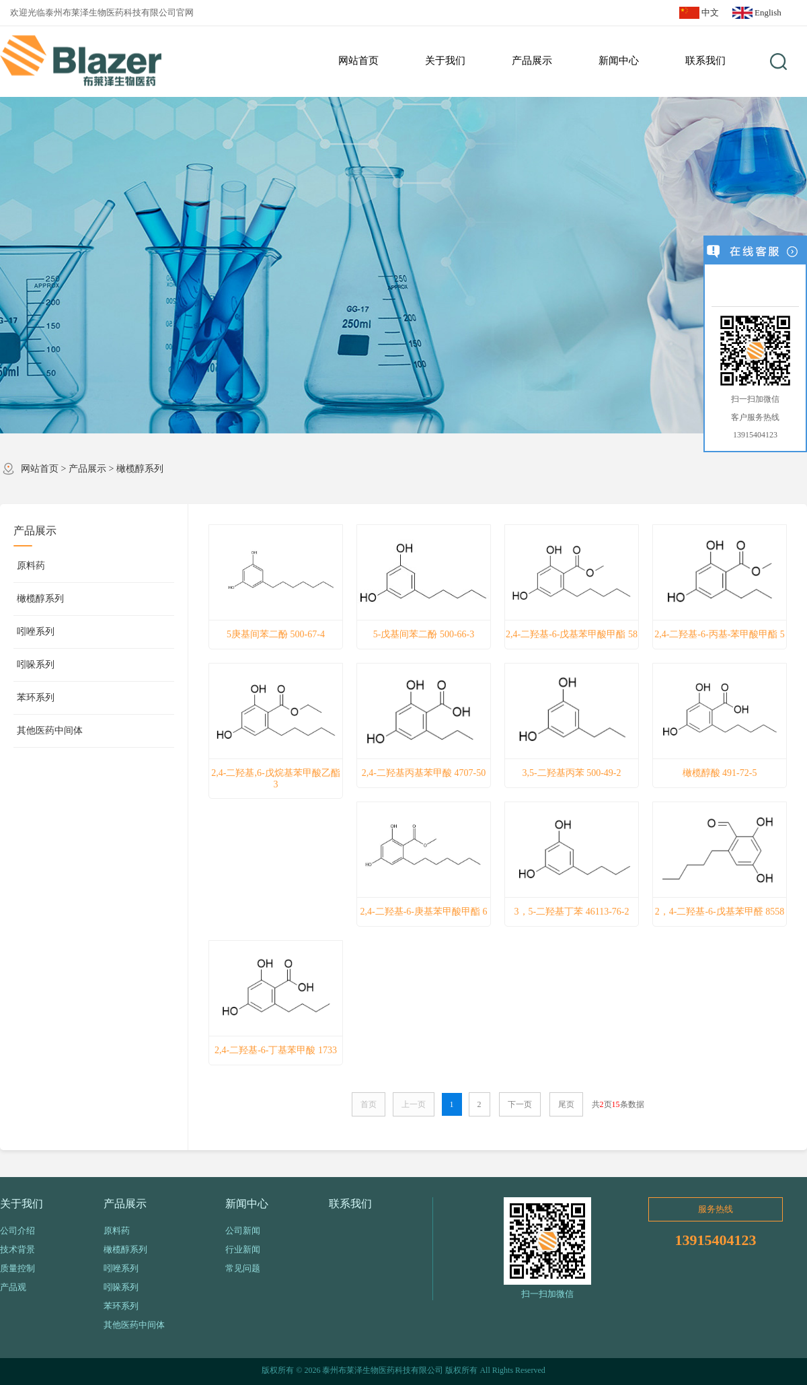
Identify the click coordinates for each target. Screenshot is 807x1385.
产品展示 (87, 469)
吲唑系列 (35, 632)
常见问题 (242, 1268)
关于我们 (21, 1203)
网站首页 (40, 469)
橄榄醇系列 (139, 469)
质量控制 (17, 1268)
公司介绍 (17, 1231)
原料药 (31, 566)
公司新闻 (242, 1231)
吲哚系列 (35, 665)
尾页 (566, 1104)
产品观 (13, 1287)
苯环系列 (35, 697)
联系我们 (350, 1203)
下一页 (520, 1104)
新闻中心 (246, 1203)
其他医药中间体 (50, 730)
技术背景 (17, 1249)
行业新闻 (242, 1249)
